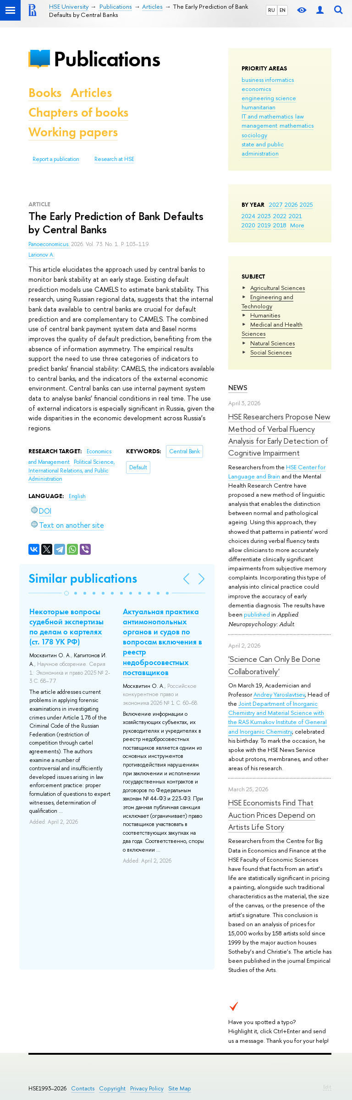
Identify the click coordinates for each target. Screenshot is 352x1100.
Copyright (112, 1088)
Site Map (179, 1088)
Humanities (265, 315)
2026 (291, 204)
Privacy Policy (147, 1088)
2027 (275, 204)
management (259, 125)
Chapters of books (78, 112)
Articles (91, 93)
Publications (107, 59)
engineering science (269, 98)
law (299, 116)
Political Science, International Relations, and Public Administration (71, 470)
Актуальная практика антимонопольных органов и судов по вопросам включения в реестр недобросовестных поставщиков (162, 641)
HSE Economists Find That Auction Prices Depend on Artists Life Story (271, 814)
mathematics (297, 125)
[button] (66, 593)
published (257, 614)
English (77, 496)
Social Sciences (271, 352)
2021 (295, 216)
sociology (254, 135)
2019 (264, 225)
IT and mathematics (267, 116)
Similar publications (82, 578)
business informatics (268, 79)
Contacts (82, 1088)
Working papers (73, 132)
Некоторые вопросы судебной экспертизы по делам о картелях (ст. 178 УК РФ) (66, 626)
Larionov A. (41, 254)
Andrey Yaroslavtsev (279, 694)
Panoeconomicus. (49, 244)
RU (271, 10)
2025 (306, 204)
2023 (264, 216)
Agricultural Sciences (277, 288)
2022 (279, 216)
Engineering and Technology (267, 301)
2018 (279, 225)
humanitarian (258, 107)
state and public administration (263, 148)
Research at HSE (114, 159)
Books (44, 93)
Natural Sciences (272, 343)
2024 (248, 216)
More (297, 225)
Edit (327, 1087)
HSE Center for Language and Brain (276, 471)
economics (256, 89)
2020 (248, 225)
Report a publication (56, 159)
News (238, 387)
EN (283, 10)
